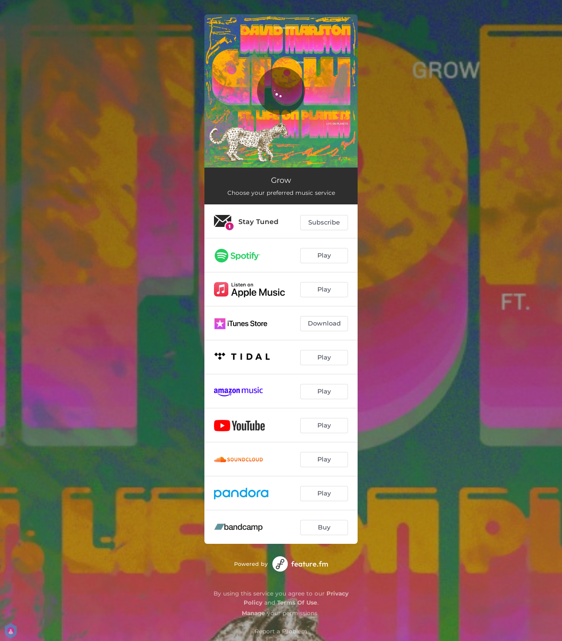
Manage (253, 613)
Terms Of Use (297, 602)
